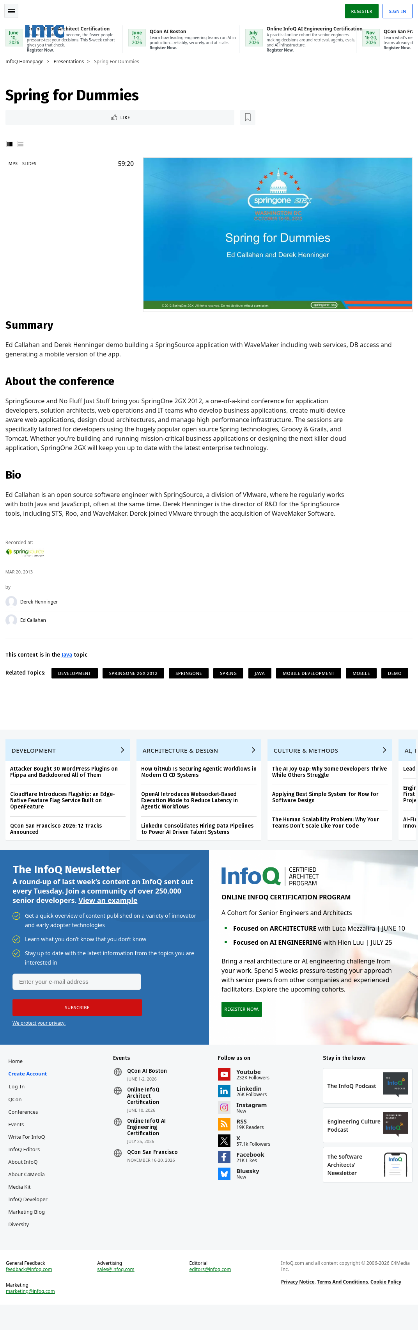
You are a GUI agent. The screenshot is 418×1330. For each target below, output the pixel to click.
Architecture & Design (183, 764)
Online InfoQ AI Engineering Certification (147, 1145)
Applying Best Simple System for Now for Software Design (328, 811)
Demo (67, 685)
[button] (73, 1023)
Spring (230, 671)
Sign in (395, 9)
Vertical (12, 144)
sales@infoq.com (117, 1292)
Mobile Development (311, 671)
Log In (19, 1104)
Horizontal (23, 144)
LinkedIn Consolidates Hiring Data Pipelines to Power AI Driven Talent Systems (199, 842)
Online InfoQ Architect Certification (144, 1114)
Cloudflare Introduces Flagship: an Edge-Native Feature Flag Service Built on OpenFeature (64, 814)
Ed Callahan (35, 618)
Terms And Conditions (341, 1305)
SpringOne (191, 671)
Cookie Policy (385, 1305)
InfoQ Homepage (27, 60)
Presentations (71, 60)
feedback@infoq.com (31, 1292)
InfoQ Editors (26, 1167)
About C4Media (29, 1192)
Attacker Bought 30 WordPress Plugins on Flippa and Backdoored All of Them (66, 785)
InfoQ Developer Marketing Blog (30, 1224)
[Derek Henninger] (13, 600)
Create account (30, 1091)
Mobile (363, 671)
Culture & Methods (308, 764)
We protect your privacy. (39, 1039)
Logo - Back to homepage (59, 27)
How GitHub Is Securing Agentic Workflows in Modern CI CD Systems (201, 785)
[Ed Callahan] (13, 618)
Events (18, 1142)
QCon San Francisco (153, 1171)
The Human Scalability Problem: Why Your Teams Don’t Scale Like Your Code (328, 836)
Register (359, 9)
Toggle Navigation (15, 9)
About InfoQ (25, 1180)
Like (29, 116)
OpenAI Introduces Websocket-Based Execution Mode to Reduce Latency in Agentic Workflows (191, 814)
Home (18, 1079)
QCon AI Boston (148, 1089)
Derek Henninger (41, 600)
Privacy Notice (297, 1305)
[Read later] (54, 117)
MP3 (15, 163)
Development (77, 671)
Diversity (21, 1242)
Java (69, 653)
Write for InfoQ (29, 1155)
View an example (107, 916)
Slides (32, 163)
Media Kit (22, 1205)
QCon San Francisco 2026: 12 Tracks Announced (58, 842)
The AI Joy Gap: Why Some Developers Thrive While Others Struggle (332, 785)
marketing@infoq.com (32, 1314)
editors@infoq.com (210, 1292)
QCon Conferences (25, 1124)
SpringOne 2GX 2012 (136, 671)
